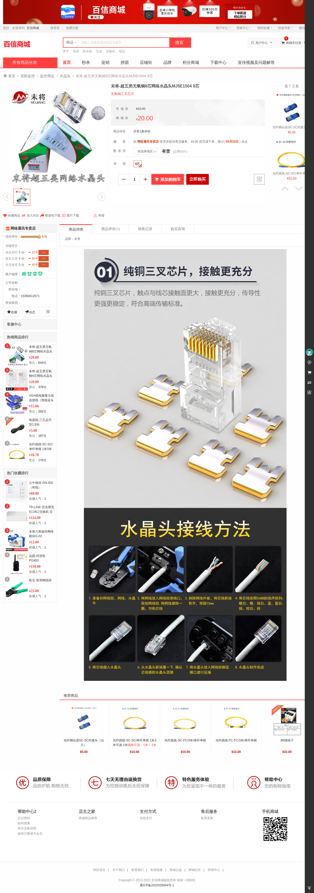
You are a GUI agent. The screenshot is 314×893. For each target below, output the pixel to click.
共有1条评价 (142, 131)
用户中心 (223, 28)
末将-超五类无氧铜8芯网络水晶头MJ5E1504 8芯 (40, 351)
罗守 (66, 51)
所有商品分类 (24, 62)
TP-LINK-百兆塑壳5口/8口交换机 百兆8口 (41, 511)
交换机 (110, 51)
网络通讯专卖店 (23, 228)
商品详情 (76, 229)
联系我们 (137, 870)
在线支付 (146, 818)
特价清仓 (99, 870)
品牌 (167, 62)
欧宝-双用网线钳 (40, 580)
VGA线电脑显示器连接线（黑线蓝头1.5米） (41, 400)
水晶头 (65, 76)
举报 (98, 215)
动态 (30, 312)
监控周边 (47, 76)
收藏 (12, 312)
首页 (67, 62)
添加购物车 (167, 179)
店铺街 (146, 62)
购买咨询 (178, 229)
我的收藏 (264, 28)
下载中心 (218, 62)
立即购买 (197, 179)
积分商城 (191, 62)
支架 (99, 51)
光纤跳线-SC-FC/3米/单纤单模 (185, 740)
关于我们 (118, 870)
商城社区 (195, 870)
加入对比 (30, 215)
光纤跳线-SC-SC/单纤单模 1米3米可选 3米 (41, 449)
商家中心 (244, 28)
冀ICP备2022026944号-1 (157, 885)
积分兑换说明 (27, 828)
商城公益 (176, 870)
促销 (105, 62)
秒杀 (86, 62)
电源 (76, 51)
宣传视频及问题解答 (256, 62)
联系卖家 (207, 818)
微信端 (303, 28)
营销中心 (214, 870)
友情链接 (156, 870)
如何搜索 (24, 823)
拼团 (125, 62)
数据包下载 (50, 215)
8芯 (138, 164)
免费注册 (72, 28)
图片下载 (70, 215)
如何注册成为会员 (30, 833)
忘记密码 (24, 818)
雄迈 (122, 51)
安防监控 (28, 76)
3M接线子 (287, 740)
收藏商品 (11, 215)
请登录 (55, 28)
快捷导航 (285, 28)
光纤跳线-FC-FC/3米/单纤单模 (236, 740)
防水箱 (87, 51)
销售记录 (145, 229)
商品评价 (110, 229)
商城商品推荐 (88, 818)
